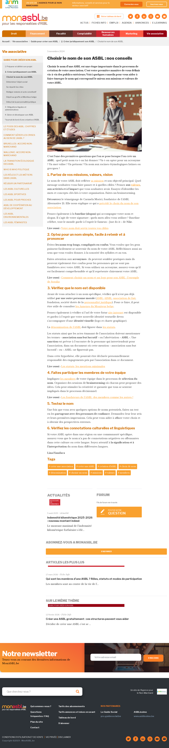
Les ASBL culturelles (16, 189)
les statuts (109, 327)
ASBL (99, 298)
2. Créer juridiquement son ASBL (78, 41)
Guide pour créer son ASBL (44, 41)
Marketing (131, 33)
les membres (68, 378)
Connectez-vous (131, 4)
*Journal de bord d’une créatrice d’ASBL (22, 120)
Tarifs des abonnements (71, 706)
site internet (115, 312)
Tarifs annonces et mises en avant (76, 712)
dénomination (58, 473)
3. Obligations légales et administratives (15, 108)
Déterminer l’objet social (16, 82)
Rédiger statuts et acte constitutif (21, 92)
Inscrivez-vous (156, 4)
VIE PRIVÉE (51, 737)
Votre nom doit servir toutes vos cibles (84, 228)
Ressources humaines (108, 33)
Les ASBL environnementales (16, 215)
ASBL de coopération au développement (18, 207)
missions (97, 473)
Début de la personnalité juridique (21, 102)
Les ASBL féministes (15, 222)
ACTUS (84, 22)
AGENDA (127, 22)
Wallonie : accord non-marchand (17, 154)
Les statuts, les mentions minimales (83, 366)
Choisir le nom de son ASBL (19, 77)
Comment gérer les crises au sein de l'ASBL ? (19, 137)
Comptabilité (84, 33)
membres (125, 473)
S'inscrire (153, 658)
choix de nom (128, 466)
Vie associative (155, 33)
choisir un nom (79, 473)
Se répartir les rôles (14, 87)
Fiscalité (61, 33)
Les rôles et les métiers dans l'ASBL (18, 176)
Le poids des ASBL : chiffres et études (20, 128)
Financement (37, 33)
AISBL (108, 298)
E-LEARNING (159, 22)
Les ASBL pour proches (17, 200)
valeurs (135, 184)
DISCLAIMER (64, 737)
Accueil (5, 41)
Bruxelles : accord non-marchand (18, 145)
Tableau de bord (67, 717)
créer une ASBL (86, 466)
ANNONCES (142, 22)
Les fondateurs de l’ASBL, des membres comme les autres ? (97, 397)
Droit (14, 33)
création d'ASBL (108, 466)
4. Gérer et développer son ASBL (19, 115)
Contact (34, 727)
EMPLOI (113, 22)
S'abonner (106, 551)
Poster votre (123, 512)
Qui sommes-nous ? (40, 706)
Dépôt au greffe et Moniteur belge (21, 97)
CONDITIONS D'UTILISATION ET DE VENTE (22, 737)
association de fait (124, 298)
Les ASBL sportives (15, 194)
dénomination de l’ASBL (66, 327)
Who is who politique (16, 169)
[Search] (42, 691)
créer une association (62, 466)
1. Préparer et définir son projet (18, 66)
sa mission (97, 180)
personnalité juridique (98, 302)
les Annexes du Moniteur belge (94, 306)
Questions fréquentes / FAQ (39, 714)
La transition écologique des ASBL (19, 162)
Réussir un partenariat (18, 183)
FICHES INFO (99, 22)
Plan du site (36, 722)
